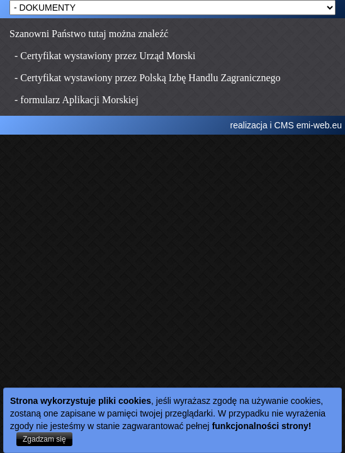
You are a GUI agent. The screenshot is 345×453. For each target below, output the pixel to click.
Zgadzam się (44, 439)
